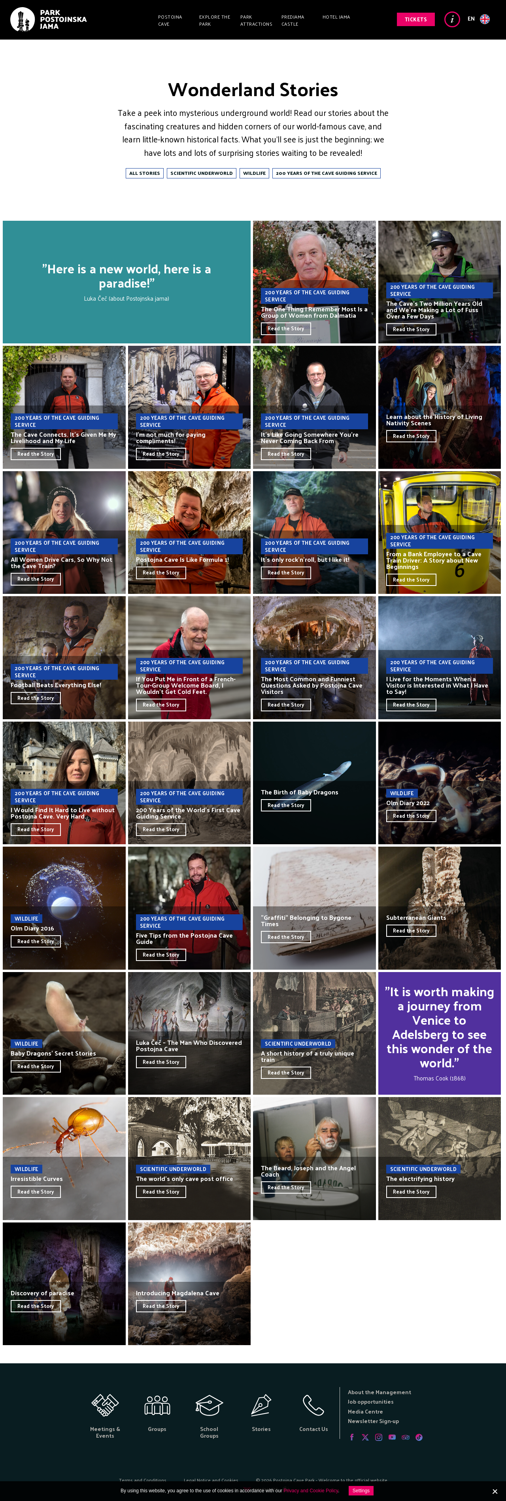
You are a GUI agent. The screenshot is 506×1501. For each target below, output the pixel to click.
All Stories (144, 173)
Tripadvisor (406, 1437)
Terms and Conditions (142, 1480)
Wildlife (254, 173)
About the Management (379, 1392)
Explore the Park (214, 20)
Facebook (352, 1437)
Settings (361, 1490)
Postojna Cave (170, 20)
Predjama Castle (292, 20)
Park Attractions (256, 20)
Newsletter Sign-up (373, 1421)
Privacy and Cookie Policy (310, 1490)
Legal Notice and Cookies (211, 1480)
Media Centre (365, 1411)
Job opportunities (371, 1401)
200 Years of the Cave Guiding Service (326, 173)
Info (452, 19)
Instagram (379, 1437)
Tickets (416, 19)
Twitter (365, 1437)
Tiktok (419, 1437)
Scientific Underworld (201, 173)
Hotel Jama (336, 16)
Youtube (392, 1437)
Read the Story (286, 328)
